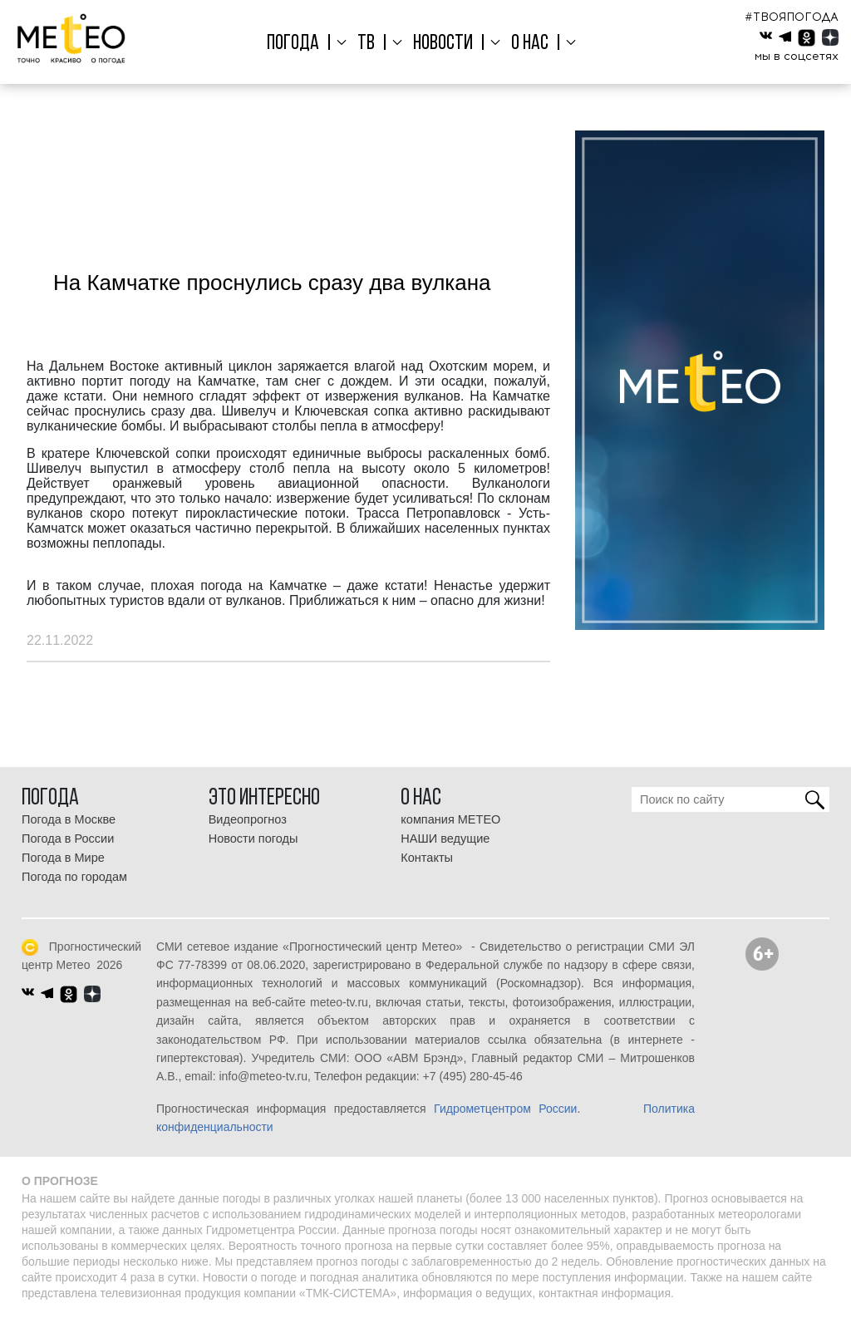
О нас (526, 43)
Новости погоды (253, 838)
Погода (299, 43)
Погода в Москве (69, 819)
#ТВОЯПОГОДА (792, 17)
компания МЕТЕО (450, 819)
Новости (443, 43)
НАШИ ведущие (445, 838)
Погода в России (68, 838)
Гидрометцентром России (505, 1108)
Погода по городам (74, 876)
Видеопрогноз (248, 819)
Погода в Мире (63, 857)
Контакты (427, 857)
